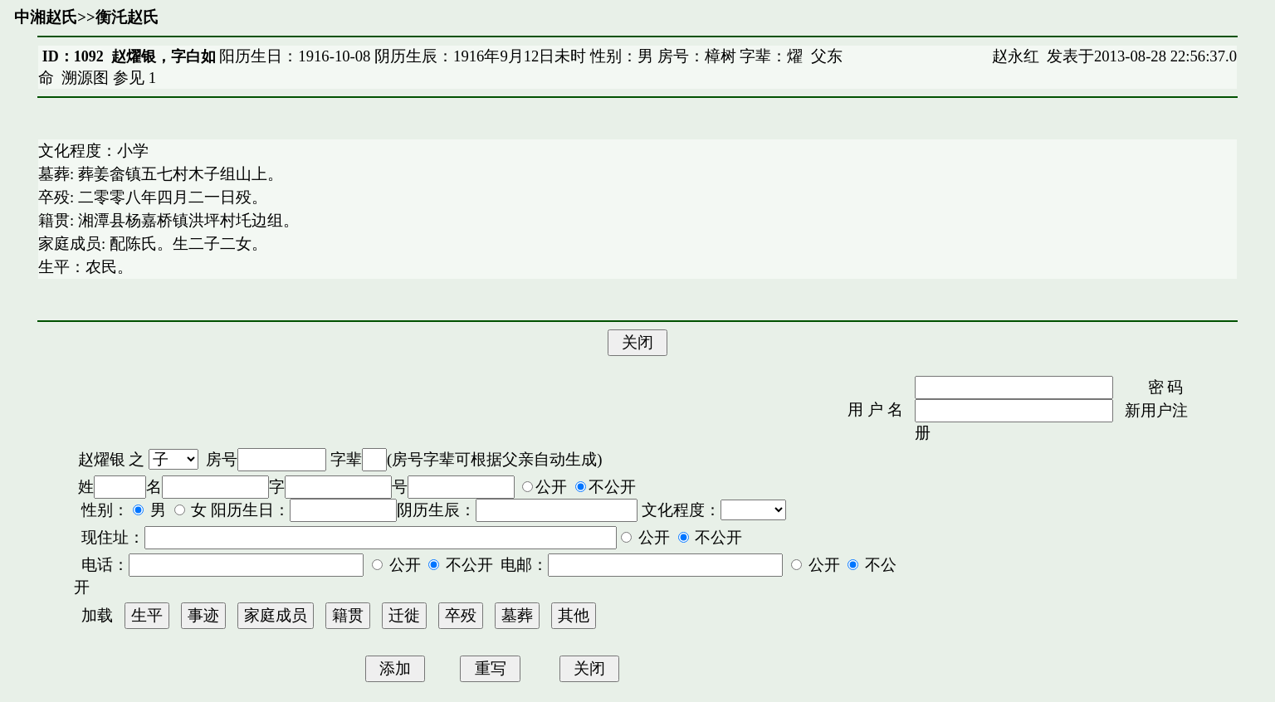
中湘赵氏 (45, 17)
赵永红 (1015, 56)
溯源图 (85, 77)
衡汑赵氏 (127, 17)
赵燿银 (101, 459)
